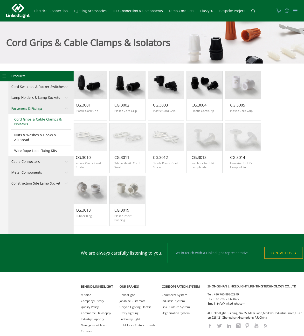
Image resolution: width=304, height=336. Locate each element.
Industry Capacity (92, 301)
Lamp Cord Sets (181, 10)
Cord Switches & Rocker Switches (38, 86)
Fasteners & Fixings (26, 108)
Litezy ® (206, 10)
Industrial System (173, 283)
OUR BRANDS (129, 268)
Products (18, 76)
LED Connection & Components (138, 10)
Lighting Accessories (90, 10)
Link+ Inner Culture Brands (137, 307)
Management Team (94, 307)
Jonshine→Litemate (132, 283)
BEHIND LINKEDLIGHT (97, 268)
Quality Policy (90, 289)
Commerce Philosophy (96, 295)
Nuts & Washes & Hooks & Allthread (35, 137)
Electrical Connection (51, 10)
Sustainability (90, 319)
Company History (92, 283)
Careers (86, 313)
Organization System (176, 295)
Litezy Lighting (128, 295)
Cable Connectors (25, 161)
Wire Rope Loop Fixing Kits (35, 150)
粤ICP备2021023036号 (178, 331)
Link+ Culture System (176, 289)
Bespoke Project (232, 10)
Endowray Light (129, 301)
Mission (86, 277)
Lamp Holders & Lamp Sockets (35, 97)
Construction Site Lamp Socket (35, 183)
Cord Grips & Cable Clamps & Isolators (38, 121)
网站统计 (200, 331)
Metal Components (26, 172)
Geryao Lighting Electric (135, 289)
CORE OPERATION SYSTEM (181, 268)
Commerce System (174, 277)
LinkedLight (127, 277)
